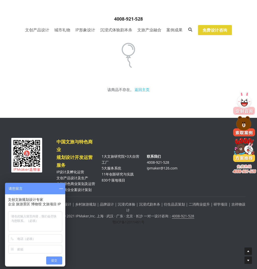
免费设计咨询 (215, 30)
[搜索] (190, 30)
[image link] (128, 9)
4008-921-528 (183, 216)
